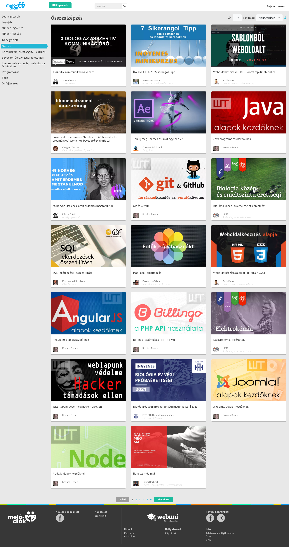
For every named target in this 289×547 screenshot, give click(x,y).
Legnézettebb (11, 16)
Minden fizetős (11, 33)
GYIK (208, 539)
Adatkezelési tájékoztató (220, 533)
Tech (5, 77)
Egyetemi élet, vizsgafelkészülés (23, 57)
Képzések (60, 5)
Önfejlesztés (10, 83)
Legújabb (7, 22)
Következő (164, 499)
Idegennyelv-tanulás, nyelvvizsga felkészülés (23, 64)
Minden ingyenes (12, 28)
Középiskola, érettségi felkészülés (24, 52)
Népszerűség (269, 18)
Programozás (10, 72)
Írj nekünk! (100, 516)
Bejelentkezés (276, 6)
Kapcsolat (129, 533)
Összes (6, 46)
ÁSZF (209, 536)
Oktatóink (129, 536)
